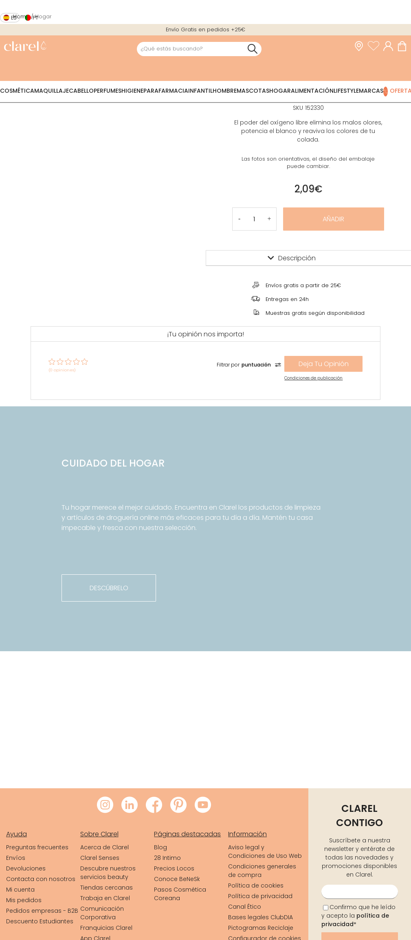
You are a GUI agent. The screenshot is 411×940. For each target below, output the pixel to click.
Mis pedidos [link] (24, 900)
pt (35, 17)
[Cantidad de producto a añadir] (254, 219)
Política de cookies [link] (256, 885)
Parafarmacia (165, 91)
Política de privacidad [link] (260, 896)
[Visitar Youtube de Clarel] (203, 805)
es (14, 17)
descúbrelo (109, 588)
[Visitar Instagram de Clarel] (105, 805)
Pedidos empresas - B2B (42, 911)
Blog (160, 847)
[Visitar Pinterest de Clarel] (178, 805)
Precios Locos (174, 868)
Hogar (280, 91)
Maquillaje (51, 91)
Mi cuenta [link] (20, 889)
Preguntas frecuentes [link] (37, 847)
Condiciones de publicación (313, 378)
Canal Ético (244, 907)
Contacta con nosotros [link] (40, 879)
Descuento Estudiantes (39, 921)
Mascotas (253, 91)
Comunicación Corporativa (102, 913)
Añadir (333, 219)
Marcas (371, 91)
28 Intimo (167, 858)
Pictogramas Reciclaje (260, 928)
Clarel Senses (99, 858)
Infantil (200, 91)
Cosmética (17, 91)
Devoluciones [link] (26, 868)
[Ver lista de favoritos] (375, 46)
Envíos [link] (15, 858)
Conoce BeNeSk (177, 879)
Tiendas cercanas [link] (106, 887)
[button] (269, 219)
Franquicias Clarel (106, 928)
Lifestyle (346, 91)
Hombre (225, 91)
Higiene (132, 91)
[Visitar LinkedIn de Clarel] (129, 805)
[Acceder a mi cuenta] (390, 46)
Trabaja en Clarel (105, 898)
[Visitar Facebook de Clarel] (154, 805)
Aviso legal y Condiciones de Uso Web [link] (265, 851)
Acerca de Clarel (104, 847)
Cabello (81, 91)
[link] (25, 47)
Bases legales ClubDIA (260, 917)
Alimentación (312, 91)
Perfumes (107, 91)
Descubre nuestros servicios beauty (108, 872)
